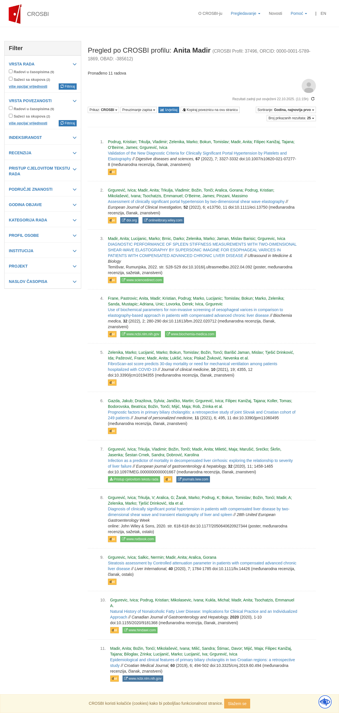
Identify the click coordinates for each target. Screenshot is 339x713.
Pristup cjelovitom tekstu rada (134, 479)
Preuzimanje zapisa (138, 110)
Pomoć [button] (299, 13)
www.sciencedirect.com (142, 280)
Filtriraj (67, 87)
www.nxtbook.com (138, 539)
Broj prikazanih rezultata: (291, 118)
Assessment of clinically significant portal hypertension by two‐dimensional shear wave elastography (196, 201)
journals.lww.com (193, 479)
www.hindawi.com (140, 630)
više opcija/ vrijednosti (28, 87)
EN (323, 13)
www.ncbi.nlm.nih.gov (140, 334)
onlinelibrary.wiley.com (163, 220)
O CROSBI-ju (210, 13)
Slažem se (237, 703)
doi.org (129, 220)
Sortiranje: (286, 110)
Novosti (275, 13)
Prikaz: (103, 110)
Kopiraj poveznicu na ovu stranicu (210, 110)
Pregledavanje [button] (245, 13)
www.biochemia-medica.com (190, 334)
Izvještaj (168, 110)
